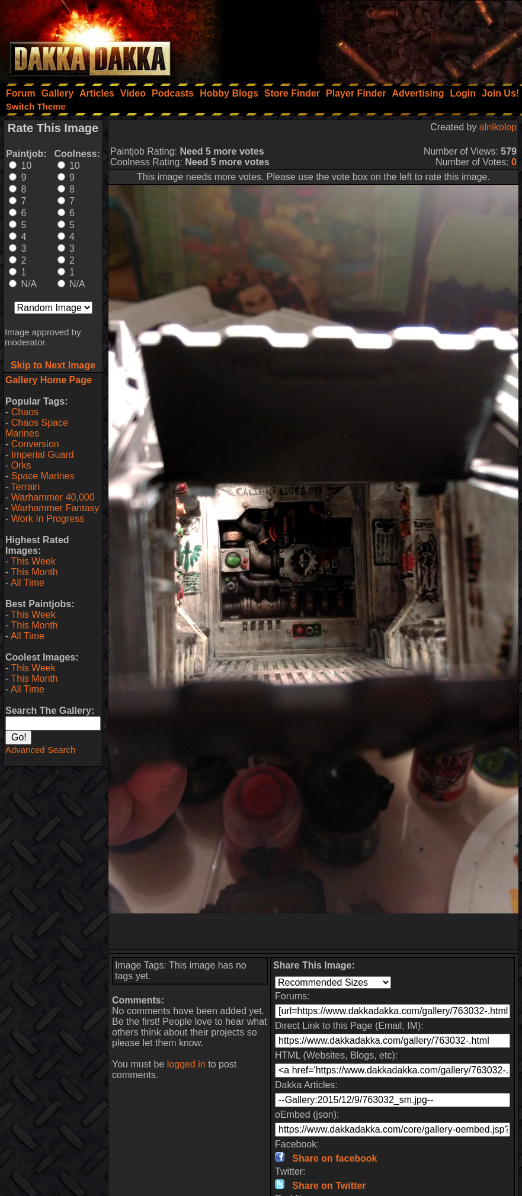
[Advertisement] (362, 38)
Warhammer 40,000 (53, 497)
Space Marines (43, 476)
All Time (27, 583)
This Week (33, 561)
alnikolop (498, 127)
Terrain (25, 487)
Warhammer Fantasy (55, 508)
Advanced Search (40, 750)
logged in (186, 1064)
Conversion (35, 444)
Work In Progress (47, 519)
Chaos (25, 412)
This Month (34, 572)
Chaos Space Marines (36, 428)
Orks (21, 465)
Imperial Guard (42, 455)
